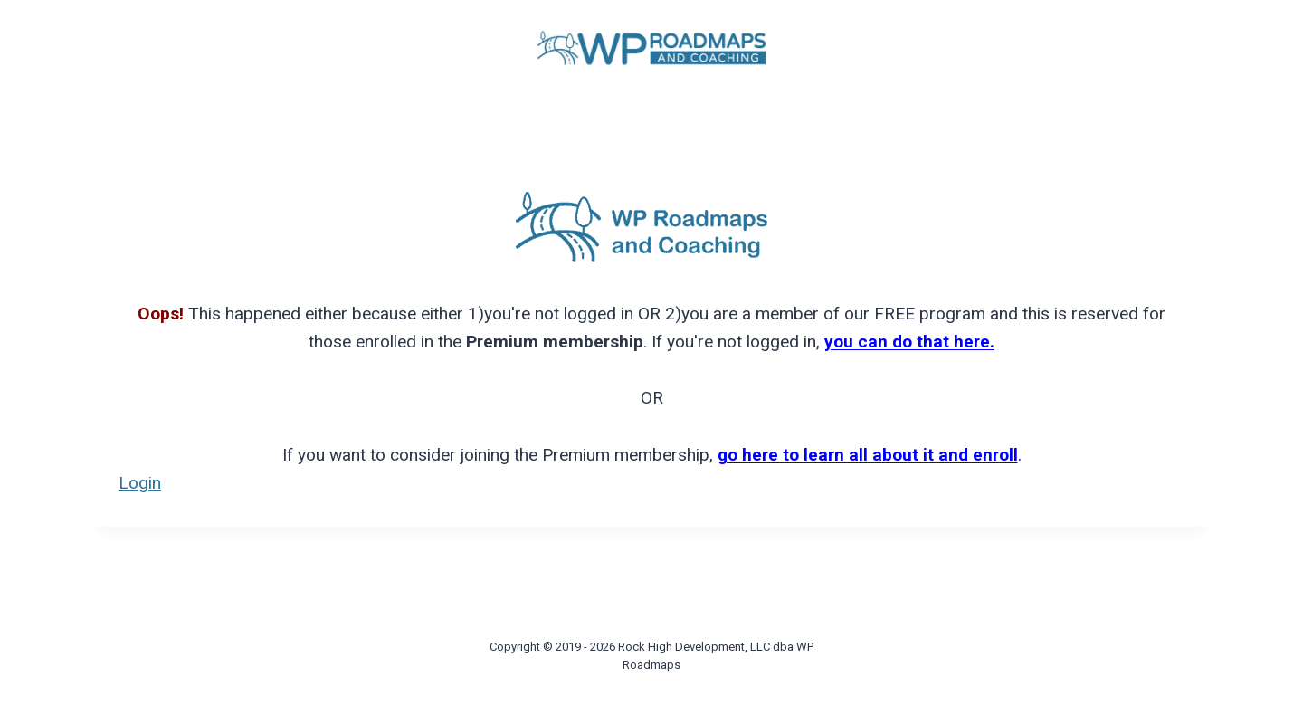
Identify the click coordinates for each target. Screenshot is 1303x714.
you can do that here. (909, 341)
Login (140, 482)
